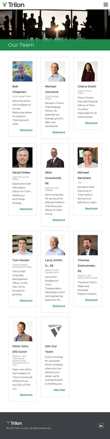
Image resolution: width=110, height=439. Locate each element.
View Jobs (59, 390)
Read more (26, 130)
